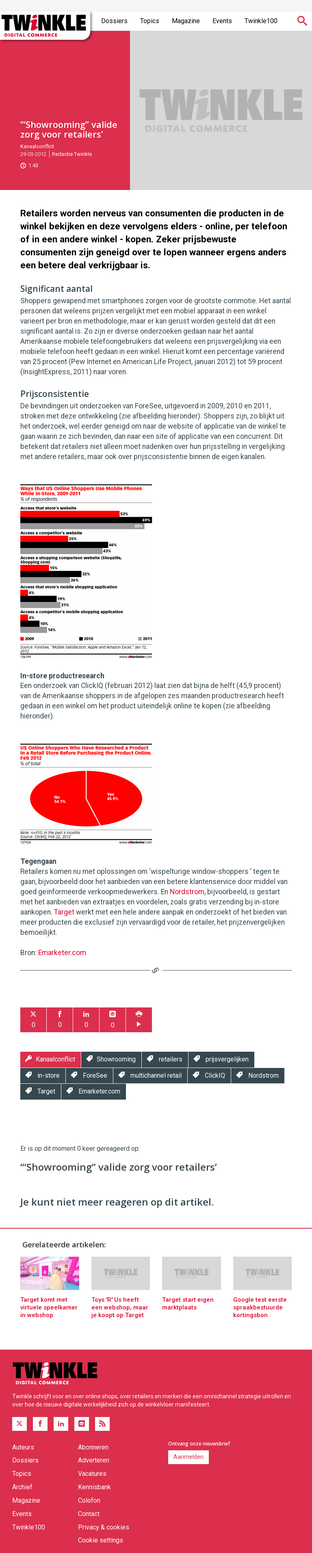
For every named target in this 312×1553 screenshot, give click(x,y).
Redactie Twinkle (72, 154)
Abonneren (93, 1447)
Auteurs (23, 1447)
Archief (22, 1487)
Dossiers (114, 21)
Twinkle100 (261, 21)
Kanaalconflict (37, 146)
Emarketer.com (62, 953)
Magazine (186, 21)
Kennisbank (94, 1487)
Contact (89, 1514)
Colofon (89, 1500)
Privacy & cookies (103, 1527)
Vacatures (92, 1474)
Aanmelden (188, 1457)
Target (64, 912)
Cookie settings (100, 1540)
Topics (149, 21)
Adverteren (93, 1460)
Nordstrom (187, 892)
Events (222, 21)
